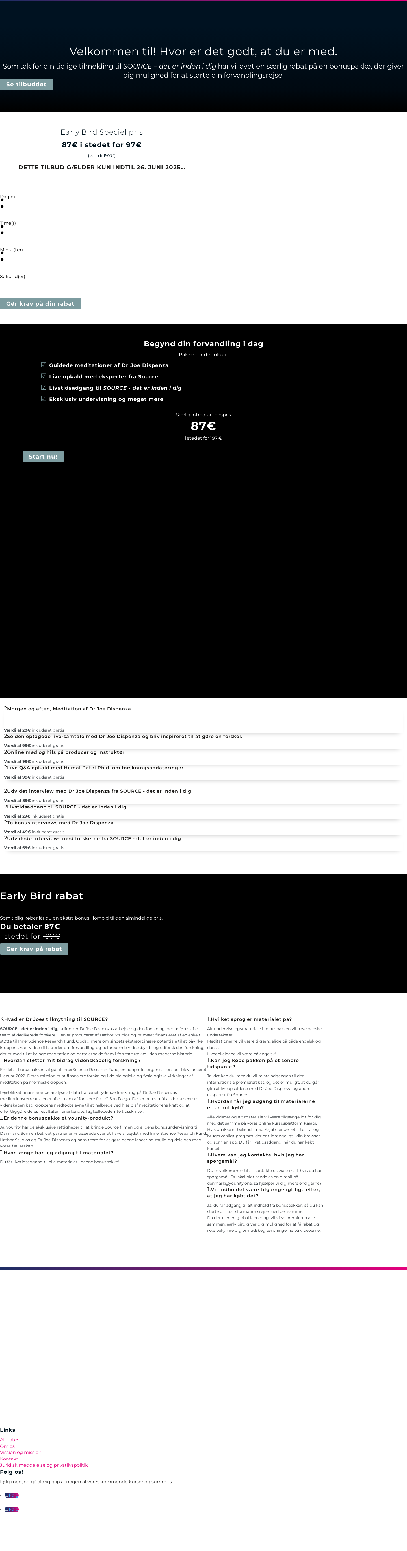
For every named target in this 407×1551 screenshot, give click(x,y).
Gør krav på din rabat (40, 303)
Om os (7, 1446)
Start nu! (43, 456)
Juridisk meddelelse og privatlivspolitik (44, 1465)
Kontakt (9, 1459)
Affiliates (9, 1439)
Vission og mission (21, 1452)
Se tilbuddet (26, 84)
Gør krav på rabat (34, 949)
